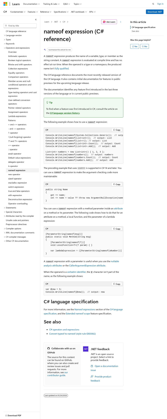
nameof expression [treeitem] (16, 170)
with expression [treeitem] (15, 195)
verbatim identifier (76, 271)
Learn (46, 21)
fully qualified (62, 68)
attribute (118, 208)
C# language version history (65, 112)
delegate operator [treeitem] (16, 162)
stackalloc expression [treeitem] (17, 182)
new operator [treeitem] (14, 174)
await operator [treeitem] (14, 153)
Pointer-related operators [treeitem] (19, 107)
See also (135, 31)
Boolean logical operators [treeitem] (19, 60)
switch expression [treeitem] (16, 186)
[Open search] (153, 4)
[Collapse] (36, 19)
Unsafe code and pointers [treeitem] (17, 220)
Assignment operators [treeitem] (18, 112)
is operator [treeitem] (13, 166)
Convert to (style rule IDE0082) (72, 333)
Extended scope (78, 313)
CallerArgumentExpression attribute (87, 265)
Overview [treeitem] (12, 51)
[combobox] (20, 25)
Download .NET (155, 11)
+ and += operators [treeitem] (17, 124)
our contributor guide (57, 374)
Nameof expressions (84, 309)
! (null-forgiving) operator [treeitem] (19, 137)
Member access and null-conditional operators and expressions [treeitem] (19, 85)
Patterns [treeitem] (12, 120)
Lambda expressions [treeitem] (17, 116)
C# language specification (143, 27)
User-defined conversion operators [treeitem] (19, 102)
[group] (83, 148)
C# (64, 21)
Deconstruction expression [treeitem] (20, 199)
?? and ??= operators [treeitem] (17, 141)
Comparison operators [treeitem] (18, 76)
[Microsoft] (5, 4)
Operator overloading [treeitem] (17, 203)
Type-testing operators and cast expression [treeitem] (22, 94)
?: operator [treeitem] (13, 132)
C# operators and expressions (64, 329)
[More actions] (120, 22)
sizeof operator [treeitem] (14, 178)
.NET (56, 21)
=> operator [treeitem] (13, 145)
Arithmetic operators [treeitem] (17, 56)
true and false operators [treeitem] (19, 191)
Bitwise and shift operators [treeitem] (20, 64)
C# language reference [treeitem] (16, 31)
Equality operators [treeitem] (16, 72)
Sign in (160, 3)
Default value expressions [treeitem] (19, 157)
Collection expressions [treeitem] (18, 68)
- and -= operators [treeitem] (16, 128)
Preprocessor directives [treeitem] (16, 224)
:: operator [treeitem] (12, 149)
